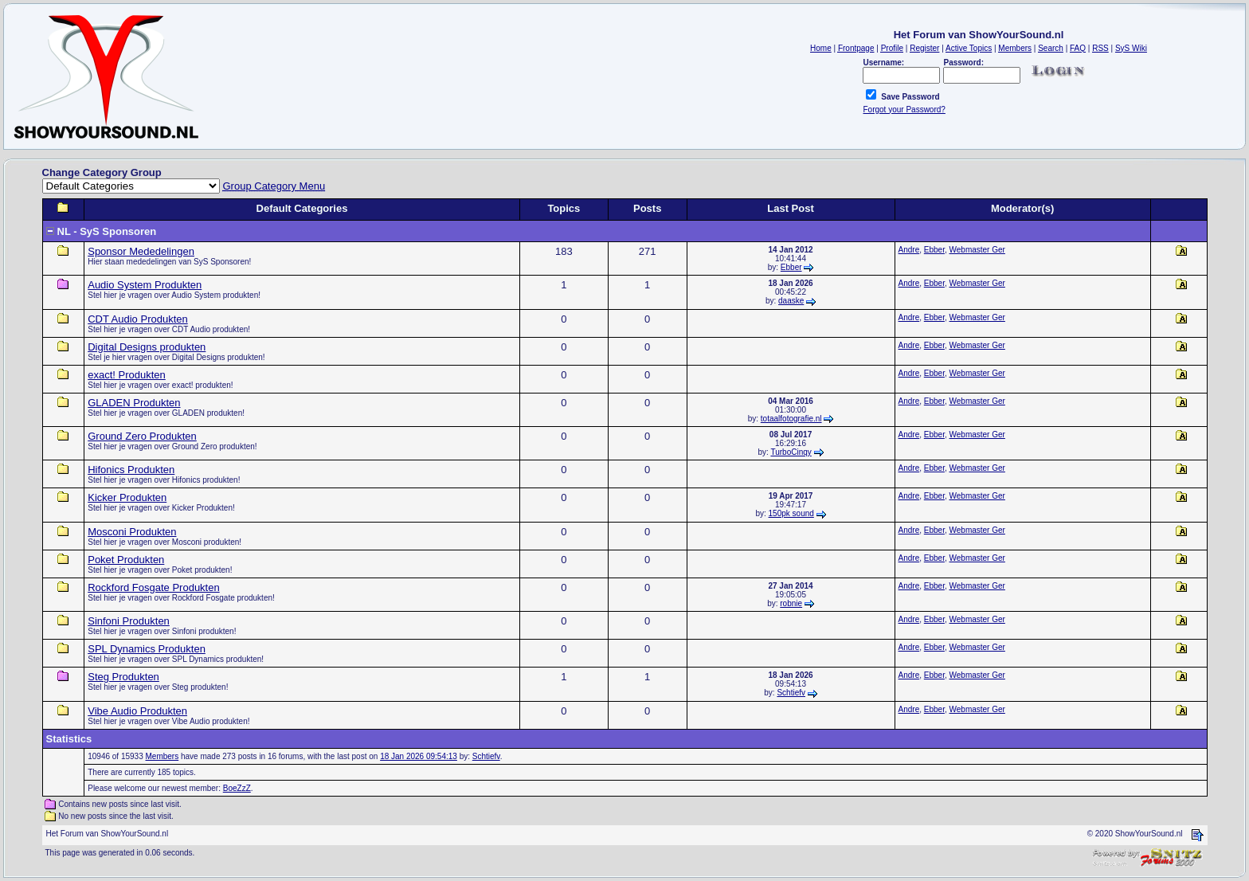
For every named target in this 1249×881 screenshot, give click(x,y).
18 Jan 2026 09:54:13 (418, 756)
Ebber (791, 267)
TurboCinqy (790, 452)
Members (162, 756)
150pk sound (791, 513)
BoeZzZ (237, 788)
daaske (791, 300)
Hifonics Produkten (131, 470)
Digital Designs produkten (147, 347)
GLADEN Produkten (134, 403)
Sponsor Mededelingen (141, 251)
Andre (909, 249)
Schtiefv (791, 692)
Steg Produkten (123, 677)
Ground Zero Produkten (142, 436)
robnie (791, 603)
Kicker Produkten (127, 497)
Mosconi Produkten (132, 532)
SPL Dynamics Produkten (147, 649)
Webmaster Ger (977, 249)
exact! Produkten (127, 375)
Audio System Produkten (145, 285)
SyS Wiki (1131, 48)
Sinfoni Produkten (129, 621)
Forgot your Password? (904, 109)
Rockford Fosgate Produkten (153, 587)
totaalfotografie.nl (791, 418)
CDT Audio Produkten (138, 319)
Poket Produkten (126, 560)
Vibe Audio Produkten (137, 711)
